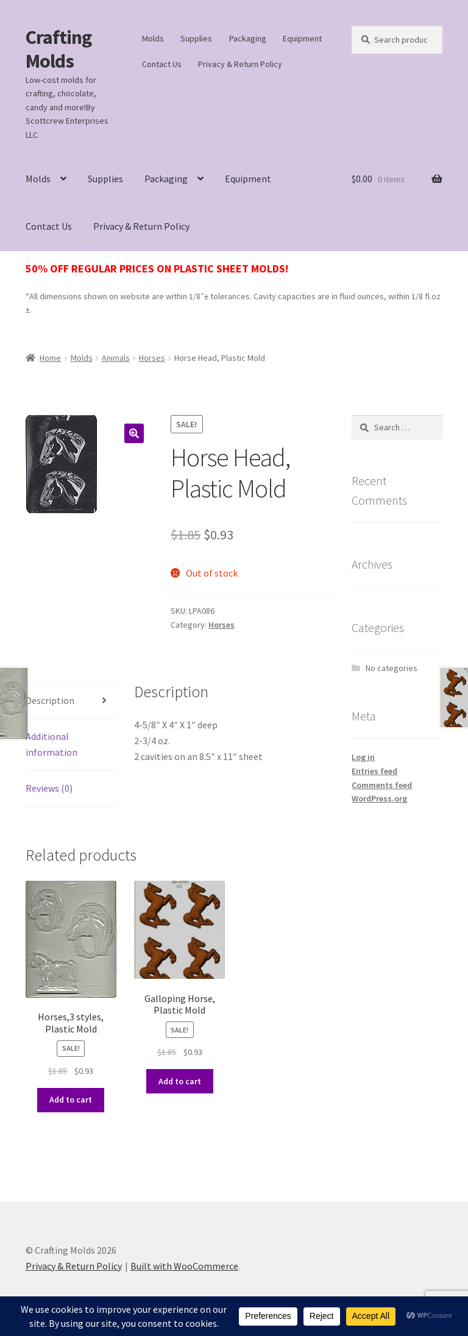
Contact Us (162, 64)
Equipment (302, 38)
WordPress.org (379, 798)
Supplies (196, 38)
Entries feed (374, 771)
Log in (363, 757)
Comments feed (382, 785)
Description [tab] (50, 700)
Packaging (247, 38)
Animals (116, 357)
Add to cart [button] (70, 1099)
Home (50, 357)
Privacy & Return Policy (240, 64)
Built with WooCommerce (184, 1266)
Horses (152, 357)
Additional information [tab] (51, 744)
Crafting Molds (58, 49)
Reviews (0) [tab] (49, 788)
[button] (134, 433)
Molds (153, 38)
